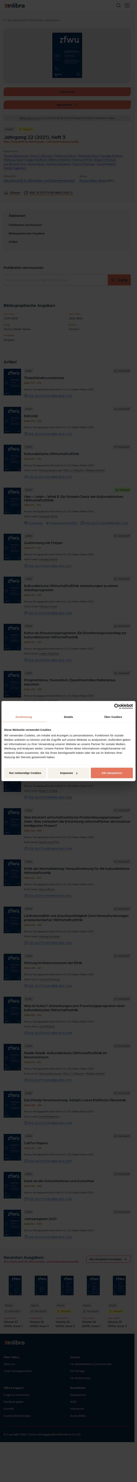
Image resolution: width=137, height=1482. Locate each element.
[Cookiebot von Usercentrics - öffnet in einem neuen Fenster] (117, 706)
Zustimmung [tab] (24, 716)
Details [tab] (68, 716)
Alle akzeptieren (111, 772)
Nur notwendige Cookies (25, 772)
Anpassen (68, 772)
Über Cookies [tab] (113, 716)
